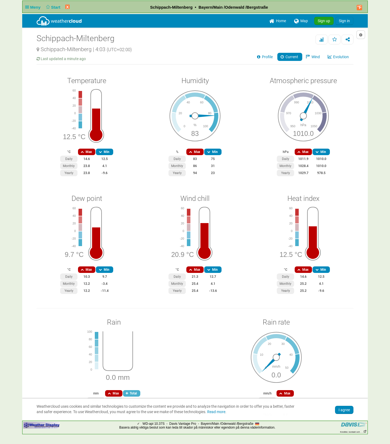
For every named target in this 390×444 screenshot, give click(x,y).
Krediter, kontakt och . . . (353, 432)
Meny (34, 7)
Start (53, 7)
